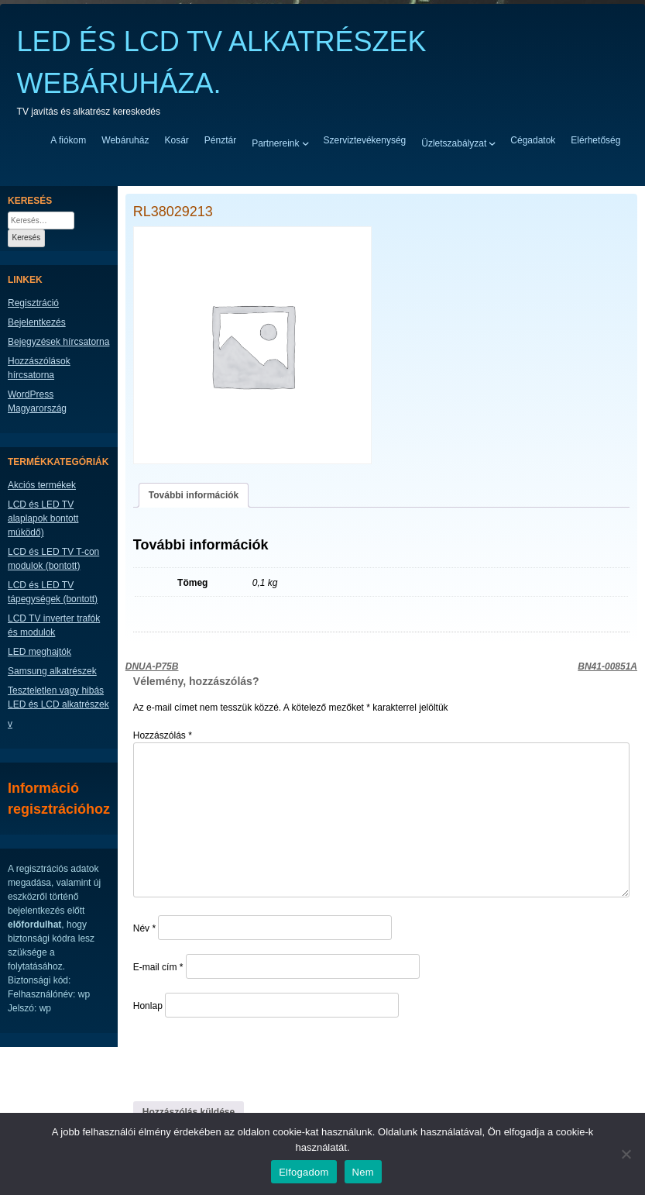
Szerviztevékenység (365, 140)
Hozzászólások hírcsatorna (39, 368)
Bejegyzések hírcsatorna (58, 341)
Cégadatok (532, 140)
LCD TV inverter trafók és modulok (54, 625)
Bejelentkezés (37, 322)
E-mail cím (158, 967)
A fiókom (68, 140)
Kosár (176, 140)
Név (144, 928)
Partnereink (275, 142)
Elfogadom (303, 1172)
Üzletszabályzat (453, 142)
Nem (363, 1172)
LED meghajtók (39, 651)
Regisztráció (33, 303)
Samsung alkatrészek (52, 671)
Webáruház (125, 140)
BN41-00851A (607, 666)
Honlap (148, 1005)
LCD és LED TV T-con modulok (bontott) (53, 558)
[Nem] (625, 1154)
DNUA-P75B (152, 666)
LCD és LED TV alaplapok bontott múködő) (43, 518)
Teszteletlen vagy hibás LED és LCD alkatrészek (58, 697)
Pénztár (220, 140)
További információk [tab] (193, 495)
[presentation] (239, 1058)
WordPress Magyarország (37, 401)
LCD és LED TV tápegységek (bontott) (53, 592)
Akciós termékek (42, 485)
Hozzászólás (162, 735)
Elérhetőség (595, 140)
